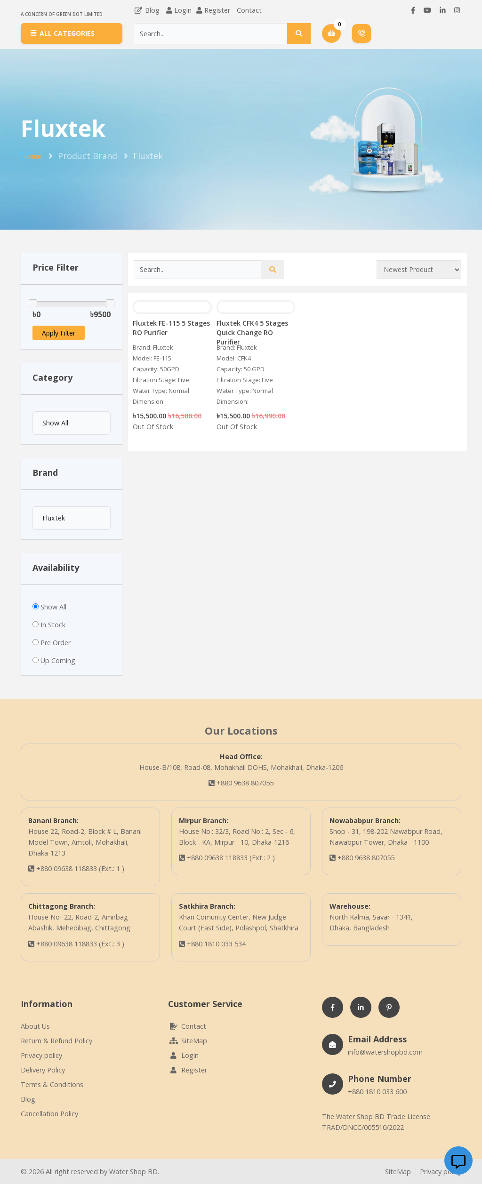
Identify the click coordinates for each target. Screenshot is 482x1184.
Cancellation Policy (49, 1113)
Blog (147, 10)
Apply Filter (58, 332)
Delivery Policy (43, 1069)
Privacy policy (41, 1055)
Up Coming (57, 660)
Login (183, 10)
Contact (249, 10)
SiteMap (187, 1040)
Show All (53, 606)
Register (217, 10)
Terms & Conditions (52, 1084)
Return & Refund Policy (56, 1040)
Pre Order (55, 642)
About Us (35, 1026)
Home (31, 156)
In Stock (52, 624)
